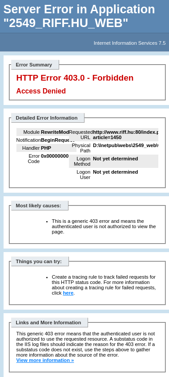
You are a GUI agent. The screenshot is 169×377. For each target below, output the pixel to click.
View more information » (45, 360)
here (68, 292)
